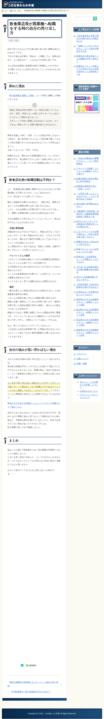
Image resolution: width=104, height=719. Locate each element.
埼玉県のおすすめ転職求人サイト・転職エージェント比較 (87, 322)
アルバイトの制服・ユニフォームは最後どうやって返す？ (87, 171)
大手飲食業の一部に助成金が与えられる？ (30, 692)
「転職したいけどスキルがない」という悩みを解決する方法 (87, 48)
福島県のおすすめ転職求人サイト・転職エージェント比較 (87, 332)
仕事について (83, 359)
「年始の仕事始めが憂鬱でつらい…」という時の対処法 (87, 161)
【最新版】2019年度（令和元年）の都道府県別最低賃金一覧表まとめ (87, 214)
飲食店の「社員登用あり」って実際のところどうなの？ (87, 259)
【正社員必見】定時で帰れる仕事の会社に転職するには (87, 38)
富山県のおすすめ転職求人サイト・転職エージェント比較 (87, 312)
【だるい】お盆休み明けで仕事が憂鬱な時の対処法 (87, 269)
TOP (6, 11)
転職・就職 (13, 41)
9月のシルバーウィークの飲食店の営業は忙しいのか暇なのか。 (87, 224)
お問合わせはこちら (89, 391)
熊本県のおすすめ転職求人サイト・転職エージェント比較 (87, 302)
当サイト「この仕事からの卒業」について (89, 385)
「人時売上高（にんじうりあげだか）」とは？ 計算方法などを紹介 (87, 196)
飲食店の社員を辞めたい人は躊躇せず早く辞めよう (87, 58)
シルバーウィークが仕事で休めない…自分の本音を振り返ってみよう (87, 234)
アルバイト (82, 354)
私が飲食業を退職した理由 (22, 96)
